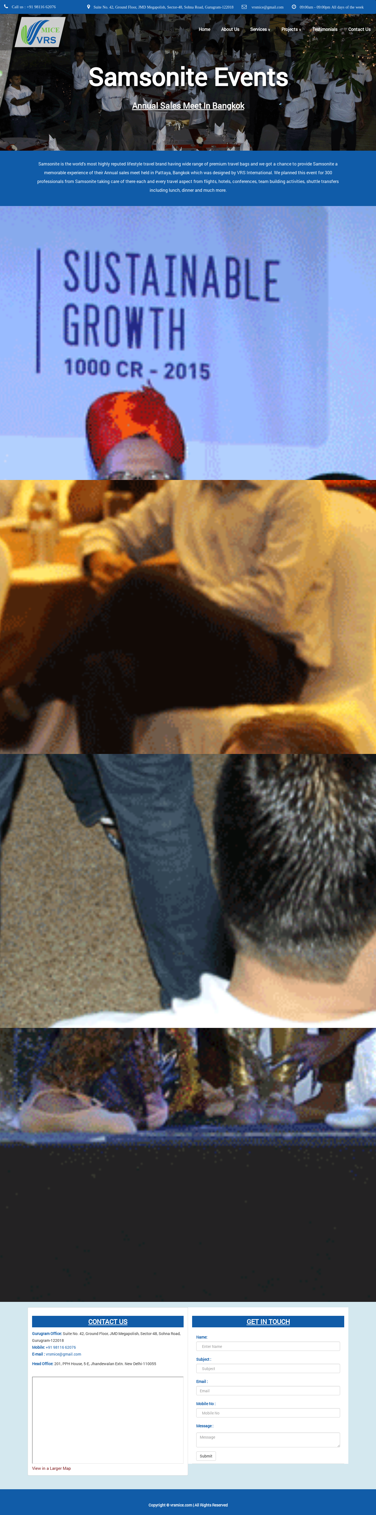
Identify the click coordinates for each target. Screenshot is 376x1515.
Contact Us (359, 29)
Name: (201, 1337)
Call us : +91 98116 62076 (33, 7)
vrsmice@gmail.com (266, 7)
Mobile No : (206, 1403)
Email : (202, 1381)
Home (204, 29)
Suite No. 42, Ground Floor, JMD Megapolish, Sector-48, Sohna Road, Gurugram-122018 (163, 7)
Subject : (203, 1359)
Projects (291, 29)
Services (260, 29)
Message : (204, 1425)
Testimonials (324, 29)
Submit (206, 1456)
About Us (230, 29)
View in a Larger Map (51, 1468)
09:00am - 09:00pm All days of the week (331, 7)
